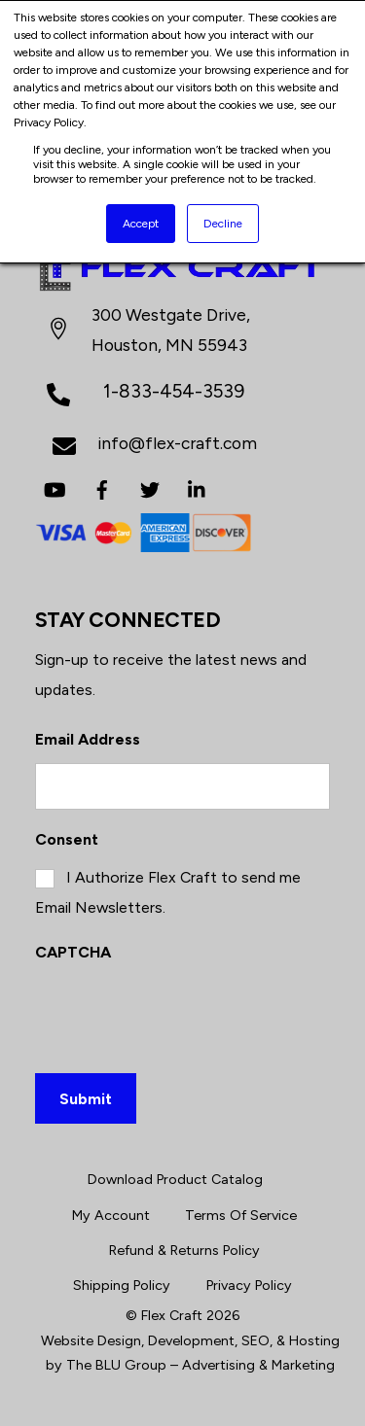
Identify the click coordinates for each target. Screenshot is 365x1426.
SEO (255, 1340)
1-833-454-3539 (173, 391)
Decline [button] (222, 223)
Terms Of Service (241, 1215)
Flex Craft (171, 1315)
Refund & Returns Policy (184, 1250)
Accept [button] (141, 223)
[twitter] (149, 487)
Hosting (314, 1340)
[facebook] (102, 487)
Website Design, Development (138, 1340)
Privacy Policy (249, 1285)
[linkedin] (197, 487)
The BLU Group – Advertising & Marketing (200, 1365)
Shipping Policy (121, 1285)
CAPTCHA (73, 952)
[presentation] (183, 1014)
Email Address (87, 739)
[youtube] (54, 487)
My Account (111, 1215)
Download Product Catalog (175, 1179)
